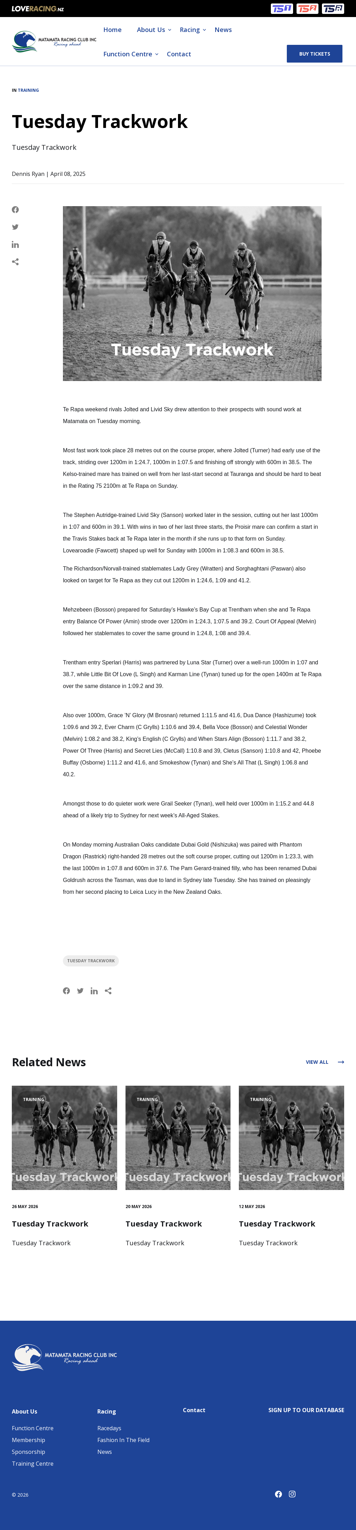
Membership (28, 1440)
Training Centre (33, 1463)
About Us (151, 29)
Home (112, 29)
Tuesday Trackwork (91, 961)
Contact (179, 54)
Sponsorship (28, 1452)
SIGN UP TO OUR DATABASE (306, 1410)
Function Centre (127, 54)
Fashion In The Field (123, 1440)
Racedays (109, 1428)
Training (28, 90)
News (223, 29)
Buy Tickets (314, 53)
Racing (190, 29)
